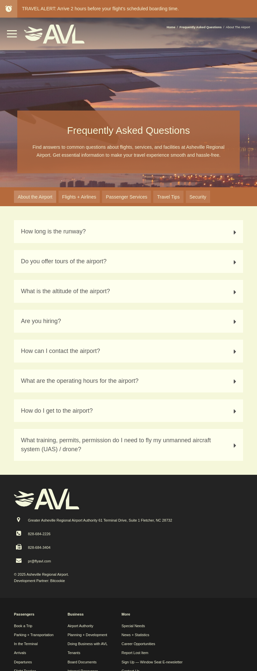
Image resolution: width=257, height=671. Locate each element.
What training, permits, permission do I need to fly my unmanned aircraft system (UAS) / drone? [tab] (129, 445)
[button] (12, 36)
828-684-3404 (39, 547)
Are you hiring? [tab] (129, 321)
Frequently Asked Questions (201, 27)
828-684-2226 (39, 534)
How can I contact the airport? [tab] (129, 351)
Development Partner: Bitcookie (39, 581)
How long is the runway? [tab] (129, 231)
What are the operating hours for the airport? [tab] (129, 380)
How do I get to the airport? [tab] (129, 410)
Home (171, 27)
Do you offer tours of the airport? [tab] (129, 261)
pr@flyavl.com (39, 561)
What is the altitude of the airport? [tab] (129, 291)
